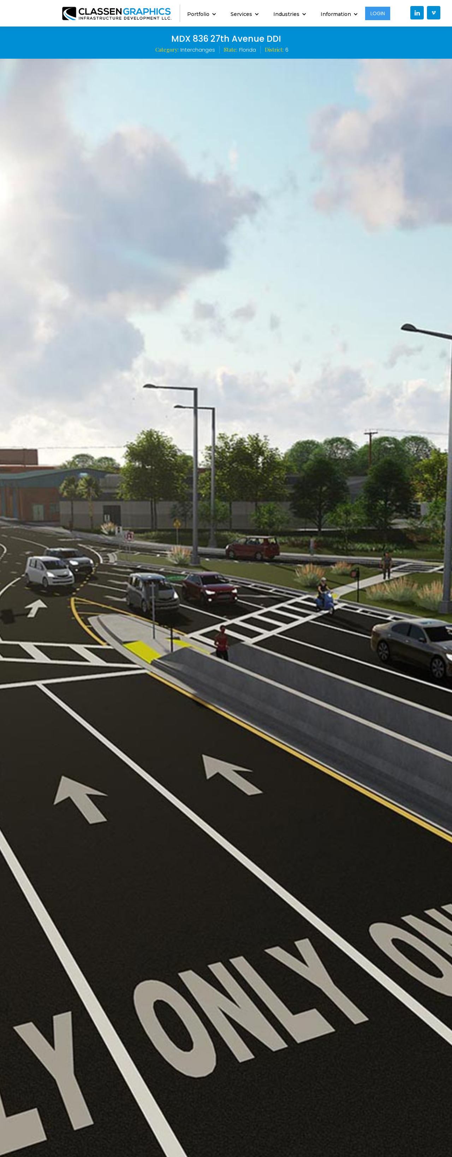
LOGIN (377, 13)
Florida (247, 49)
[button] (202, 13)
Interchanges (197, 49)
